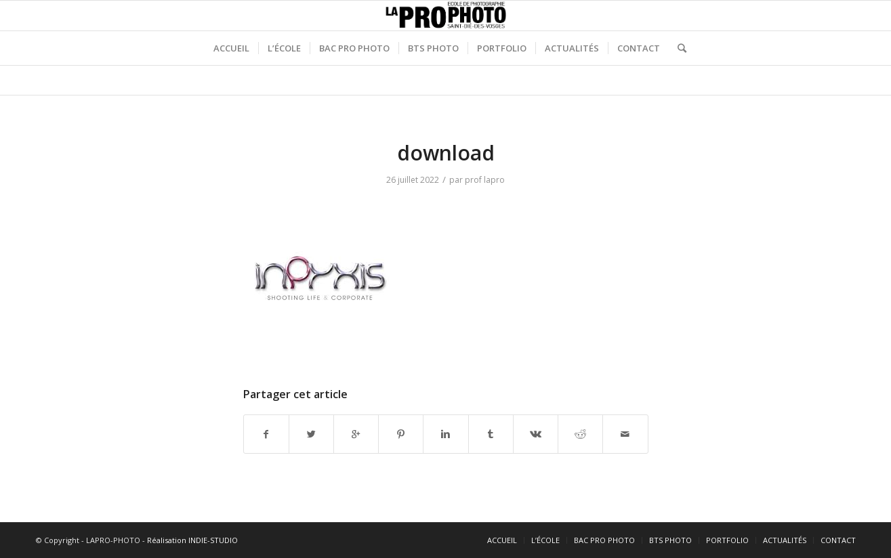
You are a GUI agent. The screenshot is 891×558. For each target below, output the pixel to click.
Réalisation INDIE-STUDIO (192, 540)
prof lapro (485, 180)
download (446, 153)
